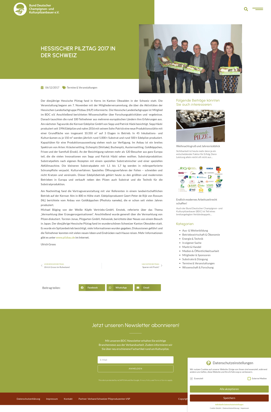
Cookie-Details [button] (215, 408)
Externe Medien (257, 378)
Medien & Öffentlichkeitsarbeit (200, 251)
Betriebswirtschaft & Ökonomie (201, 234)
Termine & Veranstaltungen (82, 87)
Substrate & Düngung (195, 259)
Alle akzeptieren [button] (229, 389)
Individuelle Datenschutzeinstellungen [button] (229, 404)
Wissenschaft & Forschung (198, 267)
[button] (246, 9)
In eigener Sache (191, 242)
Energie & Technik (192, 238)
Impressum (52, 398)
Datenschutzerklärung (28, 398)
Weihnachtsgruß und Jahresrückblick (198, 146)
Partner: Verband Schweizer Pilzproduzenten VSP (104, 398)
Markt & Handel (191, 247)
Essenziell (196, 378)
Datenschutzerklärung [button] (231, 408)
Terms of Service (161, 380)
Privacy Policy (145, 380)
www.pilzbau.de (65, 237)
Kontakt (68, 398)
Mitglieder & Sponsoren (196, 255)
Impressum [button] (245, 408)
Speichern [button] (229, 398)
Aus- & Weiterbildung (195, 230)
